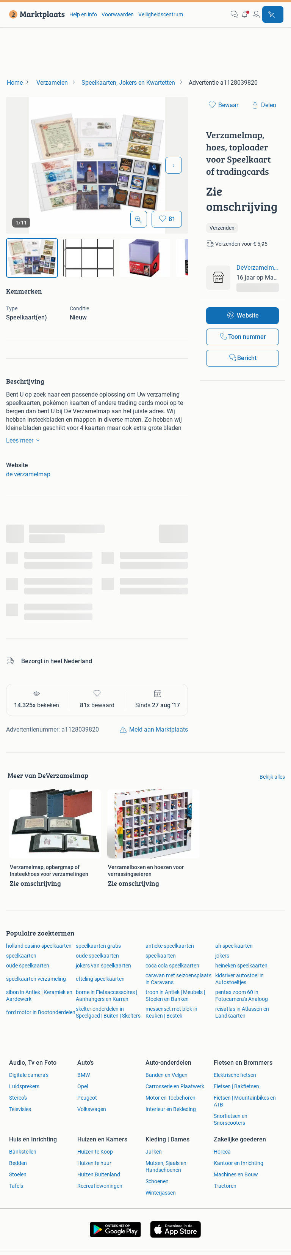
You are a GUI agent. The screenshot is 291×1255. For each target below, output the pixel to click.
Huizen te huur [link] (94, 1163)
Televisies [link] (20, 1109)
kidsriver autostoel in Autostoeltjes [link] (239, 978)
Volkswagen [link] (91, 1109)
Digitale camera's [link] (28, 1075)
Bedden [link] (18, 1163)
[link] (35, 14)
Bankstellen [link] (22, 1152)
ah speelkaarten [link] (234, 946)
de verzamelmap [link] (28, 474)
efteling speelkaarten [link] (100, 979)
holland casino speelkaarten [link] (39, 946)
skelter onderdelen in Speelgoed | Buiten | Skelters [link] (108, 1012)
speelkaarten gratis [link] (98, 946)
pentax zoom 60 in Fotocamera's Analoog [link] (241, 995)
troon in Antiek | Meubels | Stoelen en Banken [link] (175, 995)
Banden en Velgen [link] (167, 1075)
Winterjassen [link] (161, 1193)
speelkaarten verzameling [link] (36, 979)
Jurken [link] (154, 1152)
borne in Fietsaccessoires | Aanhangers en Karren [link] (106, 995)
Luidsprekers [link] (24, 1086)
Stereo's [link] (18, 1098)
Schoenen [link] (157, 1181)
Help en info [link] (83, 14)
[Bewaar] (167, 219)
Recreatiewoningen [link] (99, 1186)
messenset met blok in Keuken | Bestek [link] (171, 1012)
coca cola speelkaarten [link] (172, 966)
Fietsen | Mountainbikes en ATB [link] (245, 1101)
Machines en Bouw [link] (236, 1174)
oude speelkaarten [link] (97, 956)
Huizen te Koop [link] (95, 1152)
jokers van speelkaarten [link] (103, 966)
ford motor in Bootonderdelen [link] (40, 1012)
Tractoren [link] (225, 1186)
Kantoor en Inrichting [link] (238, 1163)
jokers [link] (222, 956)
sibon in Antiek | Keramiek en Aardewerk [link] (39, 995)
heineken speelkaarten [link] (241, 966)
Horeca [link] (222, 1152)
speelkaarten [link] (21, 956)
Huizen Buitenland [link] (98, 1174)
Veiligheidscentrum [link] (160, 14)
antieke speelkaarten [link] (170, 946)
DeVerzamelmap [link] (257, 267)
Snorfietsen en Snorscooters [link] (230, 1119)
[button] (245, 14)
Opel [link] (82, 1086)
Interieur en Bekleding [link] (171, 1109)
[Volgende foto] (173, 165)
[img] (32, 258)
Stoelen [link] (18, 1174)
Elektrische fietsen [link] (235, 1075)
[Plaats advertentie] (272, 14)
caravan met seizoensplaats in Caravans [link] (178, 978)
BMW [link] (83, 1075)
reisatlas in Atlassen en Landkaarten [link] (242, 1012)
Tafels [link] (16, 1186)
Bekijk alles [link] (272, 777)
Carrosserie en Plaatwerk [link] (175, 1086)
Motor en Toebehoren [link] (171, 1098)
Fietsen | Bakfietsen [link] (236, 1086)
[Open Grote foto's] (138, 219)
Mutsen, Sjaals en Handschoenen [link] (166, 1166)
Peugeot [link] (87, 1098)
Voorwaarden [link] (118, 14)
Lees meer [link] (24, 440)
